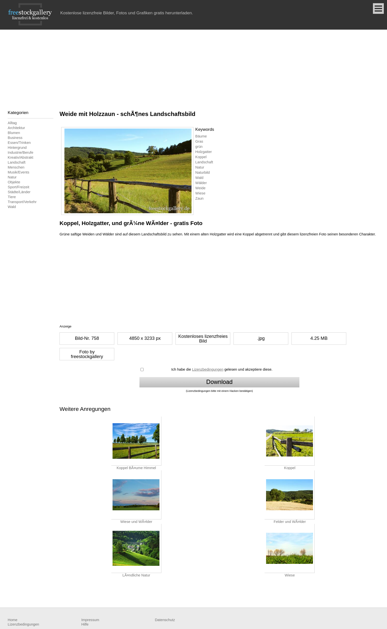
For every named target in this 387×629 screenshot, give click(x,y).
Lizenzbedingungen (207, 369)
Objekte (14, 182)
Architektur (16, 128)
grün (198, 147)
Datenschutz (165, 620)
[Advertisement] (193, 66)
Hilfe (84, 624)
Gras (199, 141)
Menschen (16, 167)
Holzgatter (203, 152)
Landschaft (16, 162)
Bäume (201, 136)
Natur (12, 177)
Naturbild (202, 172)
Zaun (199, 198)
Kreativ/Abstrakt (20, 157)
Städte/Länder (19, 192)
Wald (12, 207)
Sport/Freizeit (18, 187)
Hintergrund (17, 148)
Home (12, 620)
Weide (200, 188)
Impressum (90, 620)
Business (15, 138)
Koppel (201, 157)
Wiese (200, 193)
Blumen (14, 133)
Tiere (12, 197)
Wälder (201, 183)
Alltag (12, 123)
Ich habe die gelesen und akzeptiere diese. (221, 369)
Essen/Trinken (19, 143)
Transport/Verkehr (22, 202)
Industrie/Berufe (20, 152)
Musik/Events (18, 172)
